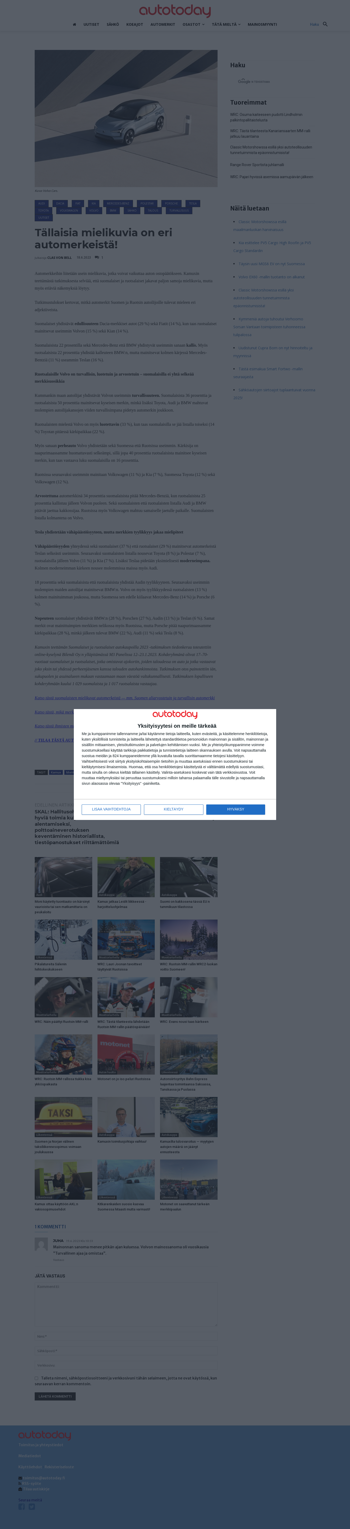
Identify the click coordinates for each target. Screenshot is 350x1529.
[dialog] (175, 764)
